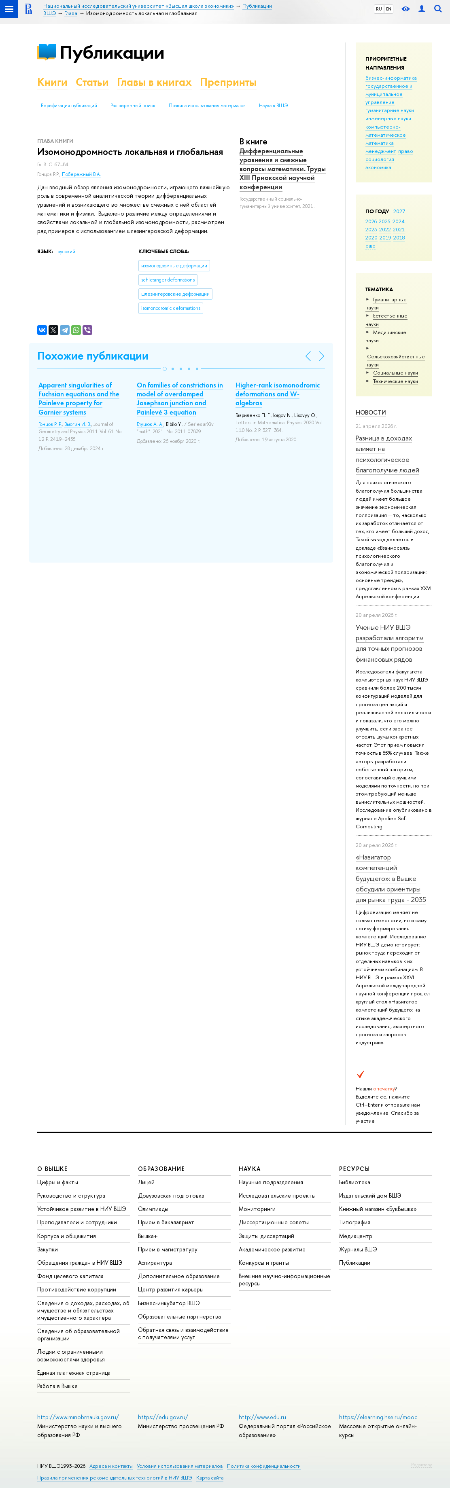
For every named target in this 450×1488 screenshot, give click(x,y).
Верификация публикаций (69, 105)
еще (370, 245)
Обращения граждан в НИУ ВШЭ (80, 1262)
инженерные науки (388, 118)
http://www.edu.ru (262, 1417)
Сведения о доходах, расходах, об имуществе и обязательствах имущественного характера (83, 1310)
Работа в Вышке (57, 1386)
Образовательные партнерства (179, 1316)
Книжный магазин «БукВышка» (378, 1209)
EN (388, 9)
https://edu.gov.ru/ (163, 1417)
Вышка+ (148, 1236)
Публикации (111, 52)
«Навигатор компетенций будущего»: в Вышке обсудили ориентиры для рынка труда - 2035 (391, 878)
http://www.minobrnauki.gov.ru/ (78, 1417)
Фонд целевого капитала (70, 1276)
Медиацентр (355, 1236)
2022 (385, 229)
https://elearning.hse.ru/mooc (378, 1417)
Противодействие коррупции (76, 1289)
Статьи (92, 82)
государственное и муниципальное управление (388, 94)
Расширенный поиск (132, 105)
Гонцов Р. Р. (50, 424)
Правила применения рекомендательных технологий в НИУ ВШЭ (114, 1477)
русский (66, 251)
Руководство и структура (71, 1195)
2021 (399, 229)
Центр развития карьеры (171, 1289)
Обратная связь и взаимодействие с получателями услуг (183, 1333)
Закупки (47, 1249)
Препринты (228, 82)
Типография (354, 1222)
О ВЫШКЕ (52, 1169)
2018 (399, 237)
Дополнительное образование (179, 1276)
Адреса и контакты (111, 1466)
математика (379, 142)
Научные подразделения (271, 1182)
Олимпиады (153, 1209)
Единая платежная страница (73, 1372)
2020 (371, 237)
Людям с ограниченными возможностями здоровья (71, 1355)
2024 (399, 221)
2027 (399, 211)
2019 (385, 237)
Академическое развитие (272, 1249)
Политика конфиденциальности (264, 1466)
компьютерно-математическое (385, 130)
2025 (385, 221)
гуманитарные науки (389, 110)
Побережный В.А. (81, 174)
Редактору (421, 1464)
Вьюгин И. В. (77, 424)
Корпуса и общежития (66, 1236)
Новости (371, 412)
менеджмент (380, 151)
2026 (371, 221)
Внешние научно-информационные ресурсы (284, 1279)
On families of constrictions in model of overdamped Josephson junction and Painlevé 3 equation (180, 398)
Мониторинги (257, 1209)
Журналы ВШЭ (358, 1249)
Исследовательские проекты (277, 1195)
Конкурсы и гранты (264, 1262)
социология (379, 159)
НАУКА (250, 1169)
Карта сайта (209, 1477)
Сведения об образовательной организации (78, 1334)
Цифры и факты (57, 1182)
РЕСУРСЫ (354, 1169)
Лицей (146, 1182)
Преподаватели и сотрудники (77, 1222)
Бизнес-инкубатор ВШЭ (169, 1303)
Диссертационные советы (274, 1222)
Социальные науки (395, 372)
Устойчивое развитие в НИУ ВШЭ (81, 1209)
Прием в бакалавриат (166, 1222)
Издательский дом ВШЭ (370, 1195)
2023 (371, 229)
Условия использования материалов (180, 1466)
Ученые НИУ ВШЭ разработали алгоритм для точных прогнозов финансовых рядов (390, 643)
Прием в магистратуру (167, 1249)
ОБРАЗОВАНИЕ (161, 1169)
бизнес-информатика (391, 77)
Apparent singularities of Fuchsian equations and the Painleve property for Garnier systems (78, 398)
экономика (378, 167)
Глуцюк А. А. (150, 424)
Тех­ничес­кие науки (395, 381)
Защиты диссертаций (266, 1236)
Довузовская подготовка (171, 1195)
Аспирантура (155, 1262)
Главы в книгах (154, 82)
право (405, 151)
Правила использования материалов (207, 105)
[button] (165, 369)
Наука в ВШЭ (273, 105)
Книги (52, 82)
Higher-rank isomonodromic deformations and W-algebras (278, 394)
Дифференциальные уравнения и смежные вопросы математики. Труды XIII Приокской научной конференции (283, 168)
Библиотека (354, 1182)
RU (379, 9)
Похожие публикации (93, 356)
